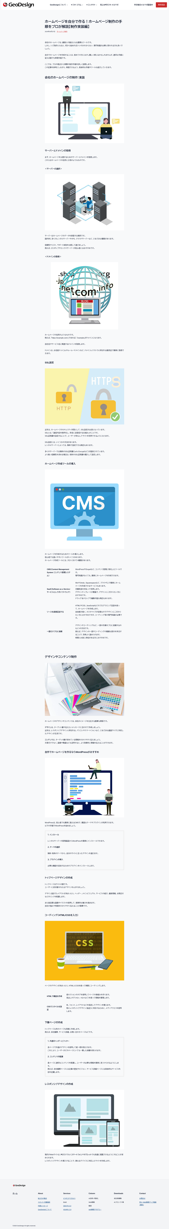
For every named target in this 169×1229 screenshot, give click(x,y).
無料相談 (161, 5)
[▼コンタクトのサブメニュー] (96, 4)
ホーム (15, 1193)
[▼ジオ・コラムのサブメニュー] (82, 4)
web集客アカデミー (95, 1209)
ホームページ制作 (62, 31)
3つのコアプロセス (69, 1198)
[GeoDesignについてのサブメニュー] (67, 4)
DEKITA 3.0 (67, 1206)
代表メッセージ (43, 1206)
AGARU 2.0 (67, 1209)
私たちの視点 (42, 1198)
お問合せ (142, 1198)
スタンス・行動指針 (44, 1202)
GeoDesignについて (45, 1209)
